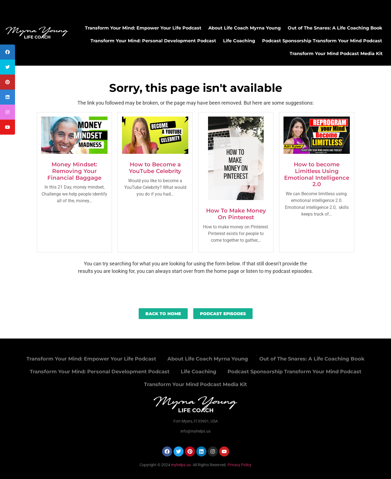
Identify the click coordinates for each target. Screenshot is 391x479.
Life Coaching (239, 40)
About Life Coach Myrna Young (244, 28)
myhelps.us (180, 465)
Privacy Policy (239, 465)
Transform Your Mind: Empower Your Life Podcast (143, 28)
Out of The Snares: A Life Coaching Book (335, 28)
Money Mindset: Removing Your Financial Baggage (74, 171)
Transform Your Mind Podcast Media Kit (336, 53)
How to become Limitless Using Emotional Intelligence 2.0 (316, 174)
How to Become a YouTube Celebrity (155, 167)
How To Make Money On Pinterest (236, 214)
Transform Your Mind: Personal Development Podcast (153, 40)
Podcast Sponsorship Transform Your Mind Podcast (322, 40)
